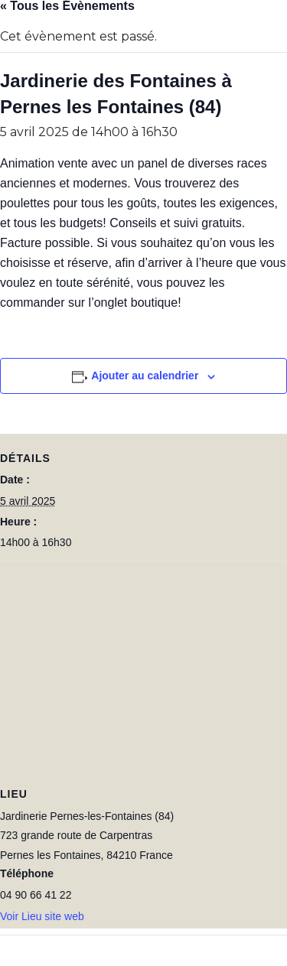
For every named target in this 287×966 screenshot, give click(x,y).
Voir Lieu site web (42, 916)
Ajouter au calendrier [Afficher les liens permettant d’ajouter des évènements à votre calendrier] (144, 375)
